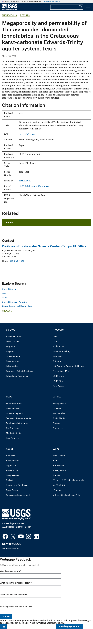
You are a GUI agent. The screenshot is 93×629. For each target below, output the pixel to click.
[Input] (66, 7)
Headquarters (59, 403)
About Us (10, 455)
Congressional (12, 475)
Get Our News (12, 428)
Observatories (12, 361)
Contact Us (58, 428)
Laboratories (12, 366)
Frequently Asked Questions (19, 371)
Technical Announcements (18, 418)
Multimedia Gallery (62, 351)
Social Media (59, 418)
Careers (56, 423)
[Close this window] (3, 626)
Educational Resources (17, 376)
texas (4, 293)
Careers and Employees (17, 485)
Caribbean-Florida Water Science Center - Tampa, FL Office (44, 246)
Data (55, 336)
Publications (9, 15)
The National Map (61, 371)
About (9, 449)
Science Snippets (14, 413)
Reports (25, 15)
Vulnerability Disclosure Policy (67, 495)
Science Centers (14, 356)
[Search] (80, 7)
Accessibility (59, 455)
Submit (6, 616)
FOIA (55, 460)
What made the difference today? (16, 583)
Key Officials (12, 470)
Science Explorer (14, 336)
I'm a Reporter (12, 438)
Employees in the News (17, 423)
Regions (10, 351)
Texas (5, 297)
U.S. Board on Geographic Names (68, 366)
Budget (9, 480)
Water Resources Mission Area (17, 306)
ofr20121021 (25, 181)
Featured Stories (14, 403)
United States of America (14, 302)
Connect (9, 222)
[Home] (9, 9)
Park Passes (58, 386)
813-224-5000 (17, 261)
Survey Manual (13, 460)
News (9, 397)
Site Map (57, 475)
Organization (12, 465)
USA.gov (57, 490)
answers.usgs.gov (10, 548)
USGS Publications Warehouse (34, 186)
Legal (56, 449)
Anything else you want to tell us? (16, 607)
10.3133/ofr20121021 (28, 134)
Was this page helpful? (70, 626)
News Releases (13, 408)
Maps (55, 341)
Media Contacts (13, 433)
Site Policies (58, 465)
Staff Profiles (59, 413)
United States (9, 289)
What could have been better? (14, 595)
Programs (10, 346)
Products (58, 330)
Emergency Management (18, 495)
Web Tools (57, 356)
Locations (57, 408)
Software (57, 361)
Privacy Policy (59, 470)
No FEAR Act (59, 485)
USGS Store (58, 381)
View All (7, 311)
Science (10, 330)
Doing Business (13, 490)
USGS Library (59, 376)
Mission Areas (12, 341)
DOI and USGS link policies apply (68, 480)
